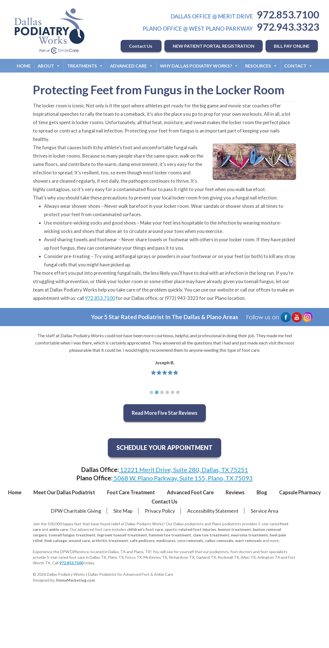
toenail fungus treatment (72, 535)
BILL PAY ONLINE (291, 46)
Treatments (85, 65)
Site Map (123, 511)
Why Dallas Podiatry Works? (199, 65)
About (49, 65)
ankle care (58, 529)
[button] (151, 392)
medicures (166, 540)
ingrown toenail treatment (122, 535)
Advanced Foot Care (190, 492)
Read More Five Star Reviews (165, 413)
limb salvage (55, 540)
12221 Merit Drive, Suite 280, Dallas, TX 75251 (183, 469)
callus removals (219, 540)
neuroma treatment (249, 535)
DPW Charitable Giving (76, 511)
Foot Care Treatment (131, 492)
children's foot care (145, 529)
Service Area (264, 511)
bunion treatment (234, 529)
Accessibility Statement (212, 511)
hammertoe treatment (170, 535)
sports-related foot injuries (190, 529)
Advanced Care (131, 65)
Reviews (235, 492)
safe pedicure (142, 540)
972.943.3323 (288, 27)
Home (24, 65)
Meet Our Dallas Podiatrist (64, 492)
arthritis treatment (110, 540)
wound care (79, 540)
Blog (262, 492)
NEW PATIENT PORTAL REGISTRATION (213, 46)
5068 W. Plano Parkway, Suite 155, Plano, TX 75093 (183, 478)
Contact (298, 65)
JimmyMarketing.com (75, 580)
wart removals (248, 540)
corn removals (190, 540)
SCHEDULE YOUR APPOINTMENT (164, 447)
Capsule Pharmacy (300, 492)
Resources (261, 65)
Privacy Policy (160, 511)
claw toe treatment (211, 535)
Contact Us (141, 46)
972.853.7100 (288, 14)
